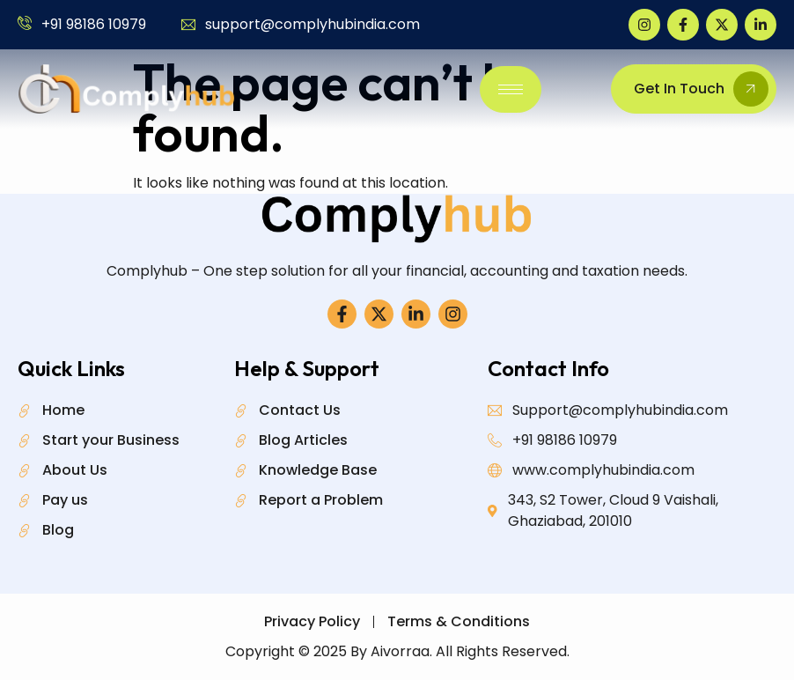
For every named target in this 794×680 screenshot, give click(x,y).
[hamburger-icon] (510, 89)
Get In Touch (701, 89)
